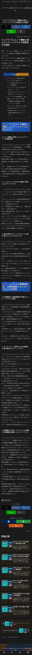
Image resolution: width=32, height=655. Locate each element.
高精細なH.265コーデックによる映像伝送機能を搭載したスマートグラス (17, 113)
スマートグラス (6, 500)
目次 (13, 74)
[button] (21, 31)
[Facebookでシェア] (16, 27)
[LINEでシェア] (11, 31)
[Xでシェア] (6, 27)
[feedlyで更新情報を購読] (23, 521)
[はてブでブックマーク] (25, 27)
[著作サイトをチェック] (8, 521)
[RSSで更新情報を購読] (16, 525)
